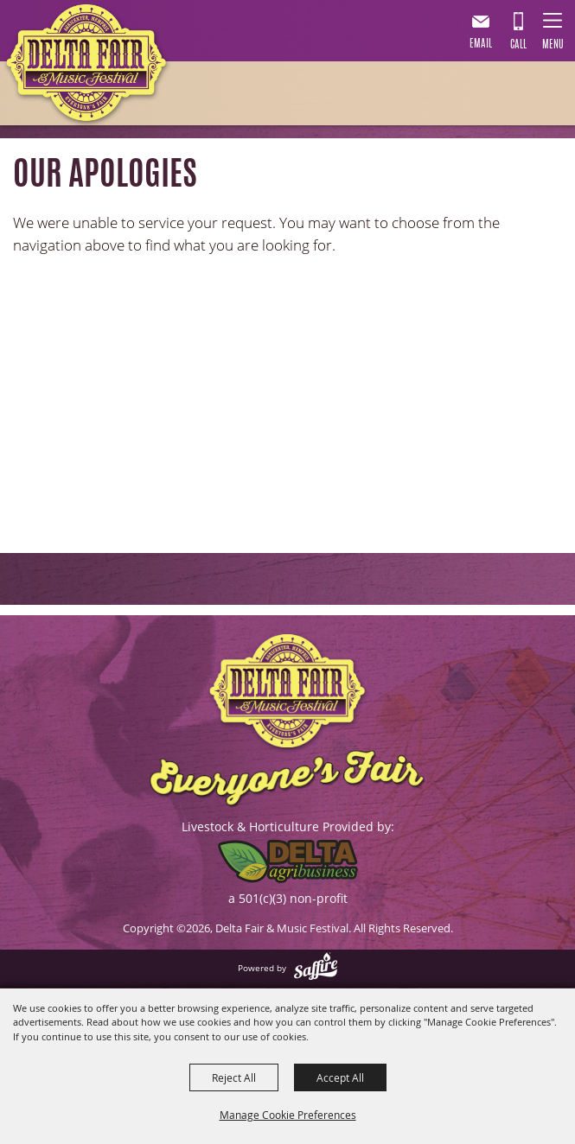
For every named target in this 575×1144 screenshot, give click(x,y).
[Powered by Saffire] (315, 968)
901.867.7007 (518, 33)
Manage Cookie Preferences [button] (288, 1115)
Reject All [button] (234, 1077)
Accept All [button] (340, 1077)
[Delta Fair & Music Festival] (87, 66)
